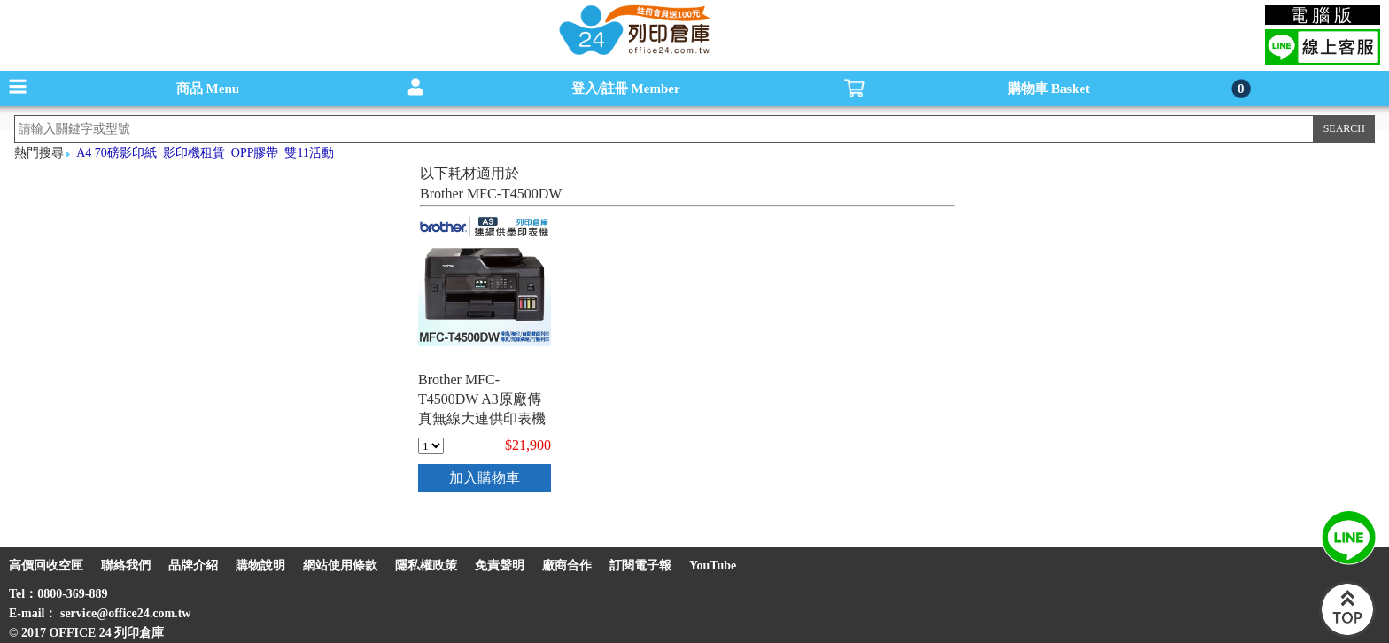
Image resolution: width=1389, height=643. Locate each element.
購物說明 (260, 565)
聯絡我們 (126, 565)
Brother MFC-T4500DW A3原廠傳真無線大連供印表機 (482, 399)
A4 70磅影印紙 (116, 152)
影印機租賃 (194, 152)
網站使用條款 (340, 565)
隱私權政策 (426, 565)
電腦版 (1323, 15)
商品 (207, 88)
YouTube (712, 565)
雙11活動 (308, 152)
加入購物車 (484, 477)
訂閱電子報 (640, 565)
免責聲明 (499, 565)
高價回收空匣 (46, 565)
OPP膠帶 (255, 152)
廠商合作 (567, 565)
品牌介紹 (193, 565)
